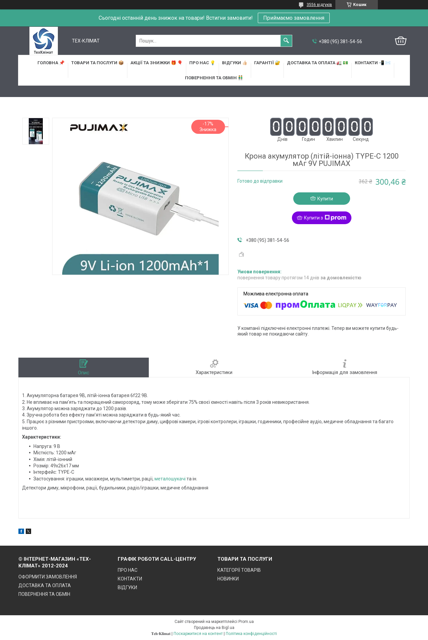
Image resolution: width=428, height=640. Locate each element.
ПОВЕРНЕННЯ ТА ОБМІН (44, 594)
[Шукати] (286, 41)
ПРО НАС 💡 (202, 62)
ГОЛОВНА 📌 (51, 62)
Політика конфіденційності (251, 633)
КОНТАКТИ (130, 578)
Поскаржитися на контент (198, 633)
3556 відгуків (319, 4)
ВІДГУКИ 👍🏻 (234, 62)
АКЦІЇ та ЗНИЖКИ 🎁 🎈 (156, 62)
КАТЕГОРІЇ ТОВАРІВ (239, 570)
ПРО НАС (127, 570)
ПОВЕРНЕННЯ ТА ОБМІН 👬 (214, 77)
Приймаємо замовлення (293, 18)
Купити (325, 198)
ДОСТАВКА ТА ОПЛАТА (44, 585)
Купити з (325, 218)
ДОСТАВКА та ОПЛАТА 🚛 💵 (317, 62)
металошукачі (170, 478)
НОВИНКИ (228, 578)
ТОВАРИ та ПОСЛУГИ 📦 (97, 62)
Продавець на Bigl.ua (214, 627)
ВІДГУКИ (127, 587)
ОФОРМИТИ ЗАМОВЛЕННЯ (47, 576)
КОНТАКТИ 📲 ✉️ (373, 62)
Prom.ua (246, 621)
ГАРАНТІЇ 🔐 (267, 62)
